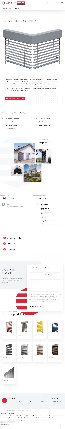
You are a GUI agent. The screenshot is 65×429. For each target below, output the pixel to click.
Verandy (10, 405)
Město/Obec (48, 275)
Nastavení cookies (24, 412)
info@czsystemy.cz (56, 405)
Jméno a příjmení (33, 268)
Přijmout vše (3, 423)
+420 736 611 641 (53, 3)
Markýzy (42, 403)
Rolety (20, 403)
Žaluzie (10, 403)
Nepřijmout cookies (10, 423)
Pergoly (31, 403)
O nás (11, 8)
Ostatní (31, 405)
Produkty (4, 8)
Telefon (31, 275)
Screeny (21, 405)
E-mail (47, 268)
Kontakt (16, 8)
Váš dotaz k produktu (33, 283)
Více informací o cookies (14, 419)
